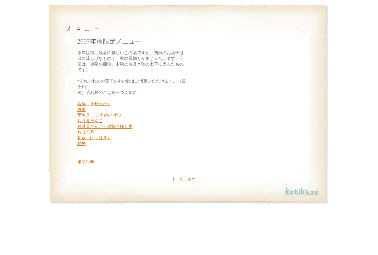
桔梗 (81, 143)
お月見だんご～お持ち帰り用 (105, 126)
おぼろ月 (85, 132)
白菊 (81, 109)
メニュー (186, 178)
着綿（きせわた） (94, 103)
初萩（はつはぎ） (94, 137)
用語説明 (85, 162)
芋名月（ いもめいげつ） (101, 115)
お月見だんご (90, 120)
